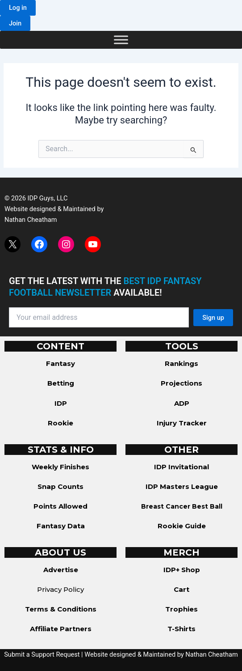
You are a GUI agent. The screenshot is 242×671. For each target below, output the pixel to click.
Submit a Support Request (41, 654)
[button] (18, 8)
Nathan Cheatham (30, 220)
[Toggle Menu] (121, 40)
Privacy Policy (60, 589)
